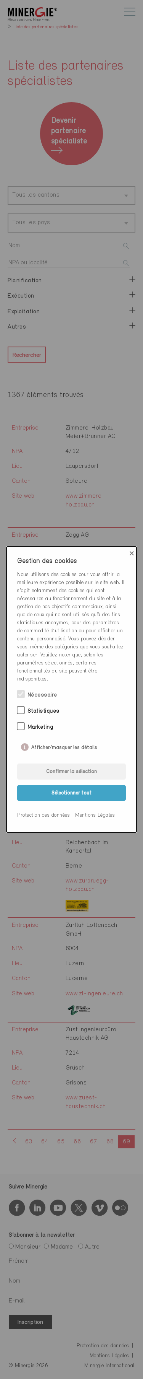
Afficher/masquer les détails (64, 746)
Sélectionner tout (71, 793)
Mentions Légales (95, 815)
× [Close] (131, 553)
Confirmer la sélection (71, 772)
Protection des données (43, 815)
